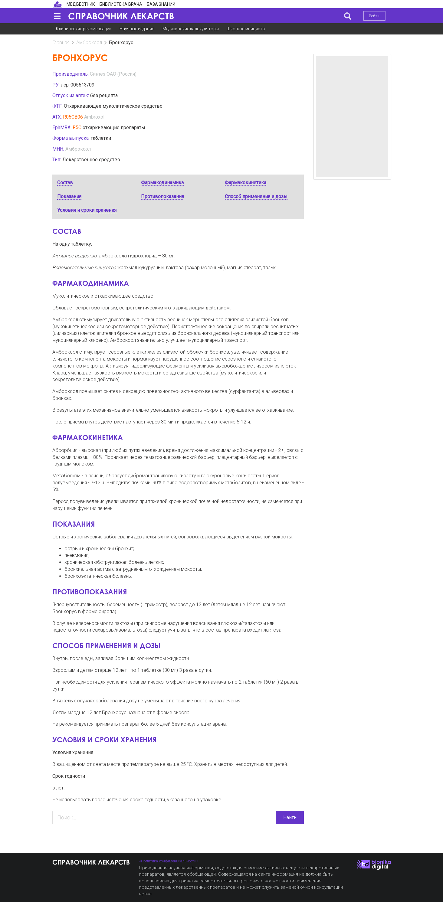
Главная (61, 42)
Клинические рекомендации (84, 28)
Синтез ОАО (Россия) (113, 74)
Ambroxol (94, 117)
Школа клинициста (246, 28)
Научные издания (137, 28)
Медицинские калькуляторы (190, 28)
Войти (374, 16)
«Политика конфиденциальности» (168, 861)
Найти (290, 817)
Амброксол (89, 42)
